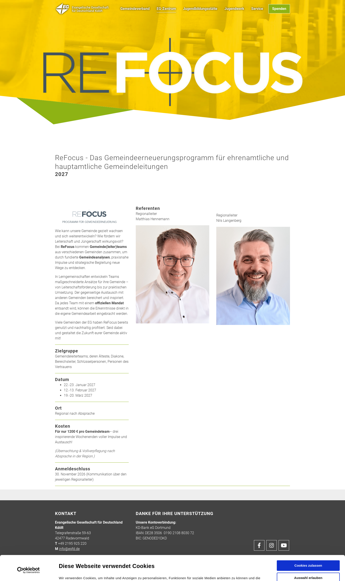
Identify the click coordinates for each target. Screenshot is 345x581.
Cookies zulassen (308, 540)
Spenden (279, 9)
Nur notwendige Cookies (308, 566)
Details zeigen (235, 572)
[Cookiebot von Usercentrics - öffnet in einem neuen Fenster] (28, 545)
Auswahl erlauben (308, 553)
